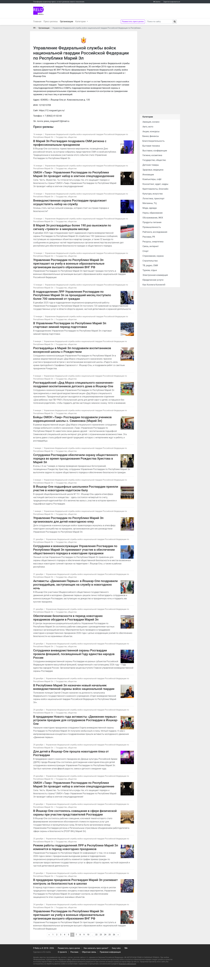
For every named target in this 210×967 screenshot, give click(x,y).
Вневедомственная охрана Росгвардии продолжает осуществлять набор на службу (70, 202)
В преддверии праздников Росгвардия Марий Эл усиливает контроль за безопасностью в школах (75, 881)
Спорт (145, 251)
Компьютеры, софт (152, 179)
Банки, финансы (150, 136)
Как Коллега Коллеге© (153, 284)
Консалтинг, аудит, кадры (155, 184)
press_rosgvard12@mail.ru (56, 121)
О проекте (62, 952)
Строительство (150, 260)
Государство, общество (66, 137)
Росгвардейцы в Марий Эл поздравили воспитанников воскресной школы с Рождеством (72, 349)
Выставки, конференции (154, 150)
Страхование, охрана (153, 256)
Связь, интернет (150, 246)
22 (96, 935)
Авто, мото (147, 126)
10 (88, 935)
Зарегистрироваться (171, 2)
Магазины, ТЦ (149, 203)
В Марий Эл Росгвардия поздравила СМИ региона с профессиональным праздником (69, 142)
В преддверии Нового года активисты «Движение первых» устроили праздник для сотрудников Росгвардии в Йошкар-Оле (75, 720)
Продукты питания (151, 222)
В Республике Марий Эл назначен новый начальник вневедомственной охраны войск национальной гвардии (73, 687)
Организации (67, 21)
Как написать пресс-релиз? (96, 948)
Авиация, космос (151, 122)
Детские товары (150, 165)
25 (109, 935)
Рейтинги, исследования (154, 232)
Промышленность (151, 227)
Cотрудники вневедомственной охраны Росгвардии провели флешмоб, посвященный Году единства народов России (74, 654)
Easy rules (116, 948)
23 (101, 935)
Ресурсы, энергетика (152, 241)
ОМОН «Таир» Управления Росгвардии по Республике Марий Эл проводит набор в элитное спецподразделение (73, 174)
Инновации (148, 174)
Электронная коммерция (155, 275)
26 (114, 935)
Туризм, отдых (149, 270)
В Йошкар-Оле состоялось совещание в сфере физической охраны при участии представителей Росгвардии (75, 812)
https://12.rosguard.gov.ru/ (52, 110)
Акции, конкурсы (151, 131)
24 (105, 935)
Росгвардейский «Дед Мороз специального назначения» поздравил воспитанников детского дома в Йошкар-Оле (73, 384)
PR (34, 28)
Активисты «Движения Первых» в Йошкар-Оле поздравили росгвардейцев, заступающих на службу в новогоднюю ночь (75, 584)
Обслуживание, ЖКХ (152, 217)
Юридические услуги (152, 280)
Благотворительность (153, 141)
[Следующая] (118, 935)
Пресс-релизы (51, 21)
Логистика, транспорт (153, 198)
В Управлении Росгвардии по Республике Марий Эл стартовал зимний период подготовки (69, 325)
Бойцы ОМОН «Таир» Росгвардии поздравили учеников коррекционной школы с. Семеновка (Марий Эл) (72, 418)
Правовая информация (110, 952)
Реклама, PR (148, 237)
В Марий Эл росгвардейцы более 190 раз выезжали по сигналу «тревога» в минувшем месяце (72, 227)
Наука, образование (152, 213)
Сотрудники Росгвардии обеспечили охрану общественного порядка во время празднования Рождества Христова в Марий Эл (75, 458)
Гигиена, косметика (152, 155)
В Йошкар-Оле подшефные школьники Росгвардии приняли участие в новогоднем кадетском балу (75, 488)
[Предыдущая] (49, 935)
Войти (157, 2)
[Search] (159, 22)
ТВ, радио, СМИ (150, 265)
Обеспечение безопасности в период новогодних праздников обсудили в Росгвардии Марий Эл (68, 617)
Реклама (74, 952)
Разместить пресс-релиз (133, 21)
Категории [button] (80, 21)
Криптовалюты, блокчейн (155, 189)
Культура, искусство (152, 193)
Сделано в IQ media (42, 952)
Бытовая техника (151, 146)
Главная (37, 21)
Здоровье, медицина (152, 169)
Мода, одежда (149, 208)
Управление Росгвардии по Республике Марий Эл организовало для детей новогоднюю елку (68, 519)
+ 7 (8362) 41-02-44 (52, 116)
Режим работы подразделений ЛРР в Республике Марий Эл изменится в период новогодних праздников (75, 847)
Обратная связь (89, 952)
